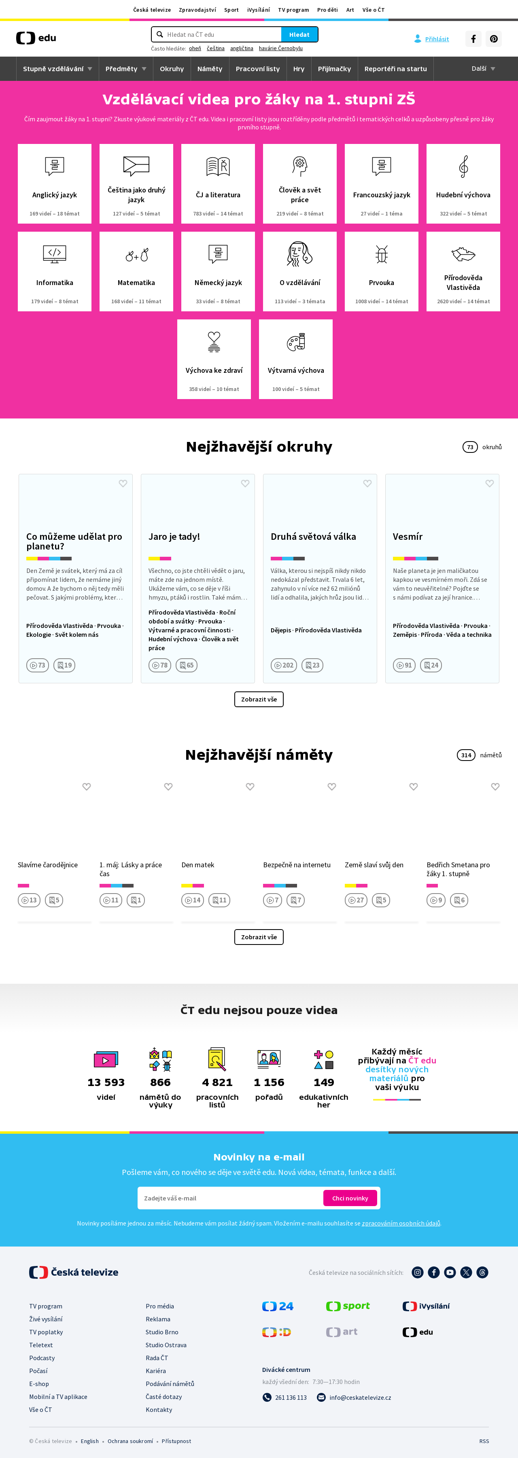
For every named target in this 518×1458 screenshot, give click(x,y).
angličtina (241, 48)
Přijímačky (334, 68)
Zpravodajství (197, 9)
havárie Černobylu (281, 48)
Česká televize (152, 9)
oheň (195, 48)
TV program (293, 9)
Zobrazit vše (259, 699)
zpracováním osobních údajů (401, 1223)
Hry (299, 68)
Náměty (210, 68)
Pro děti (327, 9)
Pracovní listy (258, 68)
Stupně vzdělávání (53, 68)
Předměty (122, 68)
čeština (216, 48)
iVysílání (258, 9)
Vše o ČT (374, 9)
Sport (231, 9)
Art (350, 9)
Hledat (299, 34)
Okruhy (172, 68)
